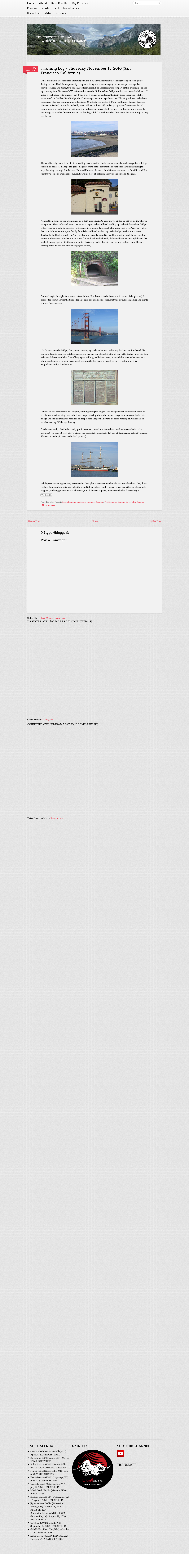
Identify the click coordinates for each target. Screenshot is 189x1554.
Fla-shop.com (47, 719)
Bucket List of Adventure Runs (46, 13)
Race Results (59, 3)
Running (99, 502)
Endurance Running (86, 502)
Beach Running (69, 502)
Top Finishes (80, 3)
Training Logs (124, 502)
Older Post (155, 521)
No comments (48, 505)
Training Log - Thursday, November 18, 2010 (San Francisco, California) (86, 70)
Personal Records (38, 8)
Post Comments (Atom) (53, 618)
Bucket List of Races (66, 8)
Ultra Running (137, 502)
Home (31, 3)
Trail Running (110, 502)
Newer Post (34, 521)
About (43, 3)
